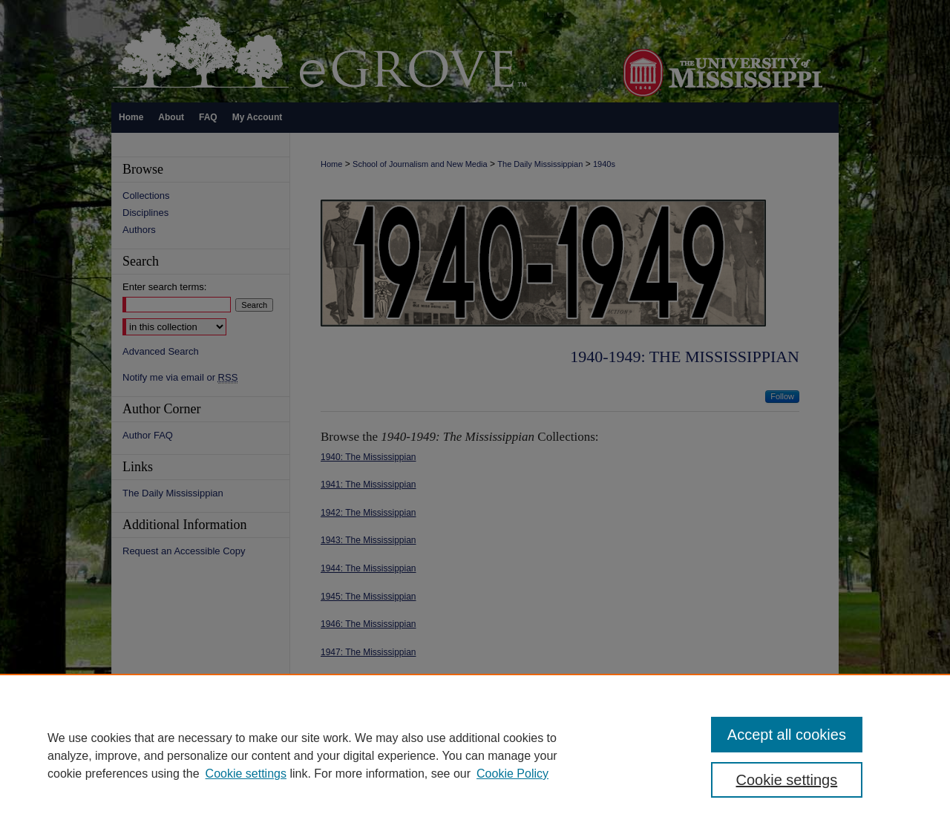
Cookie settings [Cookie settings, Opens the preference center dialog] (787, 780)
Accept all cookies (786, 734)
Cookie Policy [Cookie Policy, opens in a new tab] (512, 773)
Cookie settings (246, 773)
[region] (475, 755)
